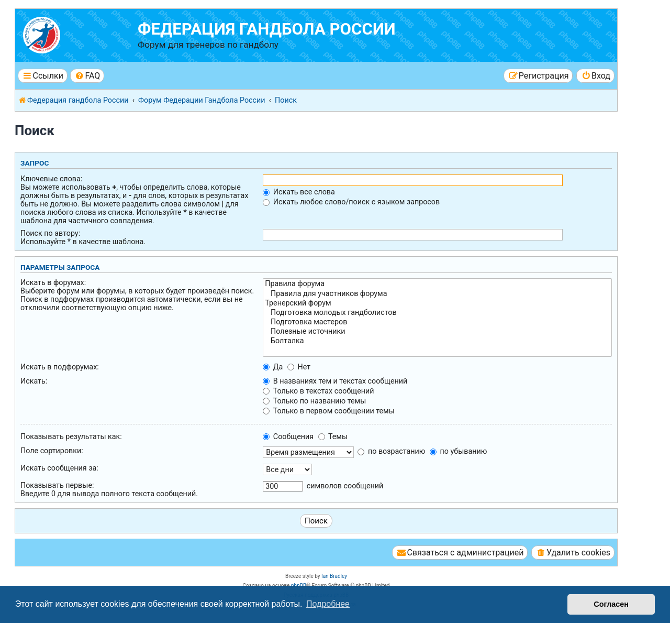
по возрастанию (391, 451)
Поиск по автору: (50, 233)
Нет (298, 367)
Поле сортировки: (51, 450)
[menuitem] (87, 76)
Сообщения (288, 436)
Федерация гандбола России (267, 29)
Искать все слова (298, 192)
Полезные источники (437, 331)
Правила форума (437, 284)
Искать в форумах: (53, 282)
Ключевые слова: (51, 178)
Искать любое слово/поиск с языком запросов (351, 202)
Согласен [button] (611, 604)
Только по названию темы (314, 401)
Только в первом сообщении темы (329, 411)
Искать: (33, 381)
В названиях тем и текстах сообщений (335, 381)
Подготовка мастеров (437, 322)
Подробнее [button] (328, 603)
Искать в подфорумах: (59, 367)
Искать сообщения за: (59, 468)
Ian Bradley (334, 576)
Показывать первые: (57, 485)
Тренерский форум (437, 303)
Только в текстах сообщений (318, 391)
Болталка (437, 341)
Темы (333, 436)
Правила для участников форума (437, 294)
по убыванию (458, 451)
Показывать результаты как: (71, 436)
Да (273, 367)
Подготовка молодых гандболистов (437, 313)
